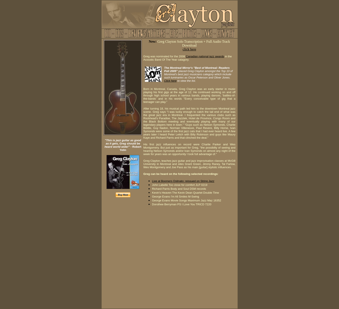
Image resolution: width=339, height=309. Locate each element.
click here (189, 49)
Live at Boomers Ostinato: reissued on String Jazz (183, 181)
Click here (170, 80)
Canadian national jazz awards (205, 56)
